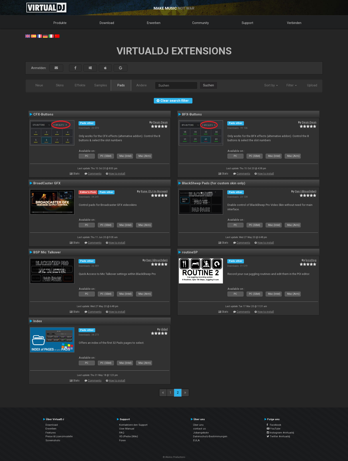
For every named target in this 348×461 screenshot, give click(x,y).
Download (107, 23)
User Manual (126, 428)
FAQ (121, 432)
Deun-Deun (160, 122)
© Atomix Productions (174, 457)
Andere (141, 85)
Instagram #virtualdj (280, 432)
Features (50, 432)
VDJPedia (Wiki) (128, 436)
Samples (100, 85)
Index (37, 321)
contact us (199, 428)
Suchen (208, 85)
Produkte (60, 23)
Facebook (274, 424)
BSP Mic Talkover (47, 252)
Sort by (271, 85)
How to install (117, 173)
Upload (312, 85)
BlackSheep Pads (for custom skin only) (213, 183)
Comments (94, 173)
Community (200, 23)
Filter (292, 85)
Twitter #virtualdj (278, 436)
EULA (196, 440)
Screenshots (52, 440)
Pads (121, 85)
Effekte (80, 85)
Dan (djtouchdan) (305, 191)
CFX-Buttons (43, 114)
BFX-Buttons (192, 114)
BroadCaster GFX (47, 183)
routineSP (190, 252)
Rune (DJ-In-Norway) (154, 191)
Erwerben (153, 23)
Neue (39, 85)
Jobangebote (201, 432)
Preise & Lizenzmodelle (59, 436)
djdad (164, 329)
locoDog (310, 260)
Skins (60, 85)
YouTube (273, 428)
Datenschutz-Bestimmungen (210, 436)
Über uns (198, 424)
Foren (122, 440)
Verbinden (294, 23)
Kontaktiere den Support (133, 424)
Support (247, 23)
